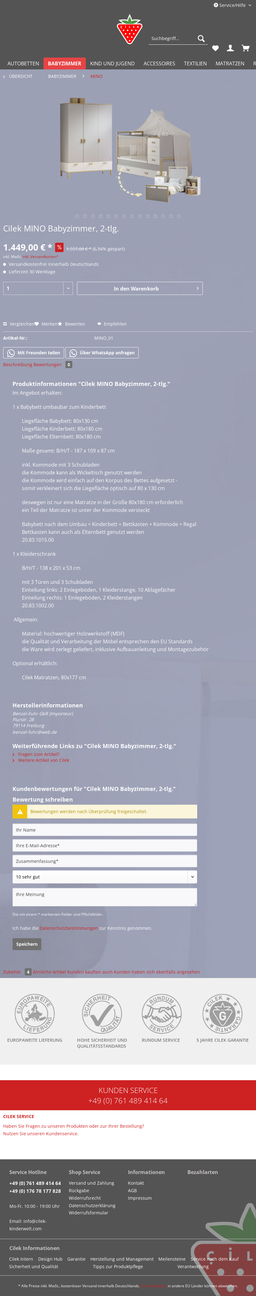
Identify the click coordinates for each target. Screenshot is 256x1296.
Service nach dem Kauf (215, 1259)
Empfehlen (112, 324)
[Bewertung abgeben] (105, 876)
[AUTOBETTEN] (23, 63)
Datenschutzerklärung (92, 1205)
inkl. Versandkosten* (41, 256)
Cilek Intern (21, 1259)
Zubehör (18, 972)
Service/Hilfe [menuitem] (230, 5)
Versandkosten (154, 1285)
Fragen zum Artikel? (36, 754)
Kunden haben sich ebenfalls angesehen (157, 972)
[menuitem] (178, 41)
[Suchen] (201, 38)
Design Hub (50, 1259)
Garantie (76, 1259)
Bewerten (72, 324)
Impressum (140, 1198)
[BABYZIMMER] (65, 63)
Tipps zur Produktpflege (118, 1266)
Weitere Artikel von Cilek (41, 760)
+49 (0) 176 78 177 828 (35, 1191)
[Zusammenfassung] (105, 861)
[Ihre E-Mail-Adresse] (105, 845)
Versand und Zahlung (91, 1183)
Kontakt (136, 1183)
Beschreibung (17, 364)
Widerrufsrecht (85, 1198)
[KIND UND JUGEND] (112, 63)
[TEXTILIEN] (195, 63)
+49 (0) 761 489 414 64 (128, 1100)
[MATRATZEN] (230, 63)
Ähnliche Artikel (49, 972)
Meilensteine (172, 1259)
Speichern (27, 944)
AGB (132, 1190)
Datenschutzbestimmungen (69, 928)
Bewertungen (52, 364)
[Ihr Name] (105, 829)
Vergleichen (18, 324)
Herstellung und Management (122, 1259)
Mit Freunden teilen (33, 353)
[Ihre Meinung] (105, 897)
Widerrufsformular (88, 1213)
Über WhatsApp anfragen (102, 353)
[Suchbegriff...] (178, 38)
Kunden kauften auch (90, 972)
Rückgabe (79, 1190)
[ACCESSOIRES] (159, 63)
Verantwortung (193, 1266)
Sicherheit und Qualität (33, 1266)
